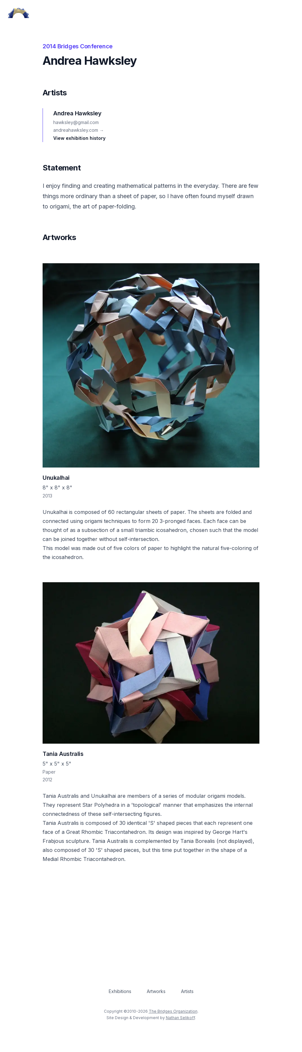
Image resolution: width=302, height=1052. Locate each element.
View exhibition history (79, 138)
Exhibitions (120, 991)
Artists (187, 991)
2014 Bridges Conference (78, 46)
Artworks (156, 991)
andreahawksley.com (78, 130)
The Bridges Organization (173, 1011)
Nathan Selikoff (180, 1017)
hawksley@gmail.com (76, 122)
